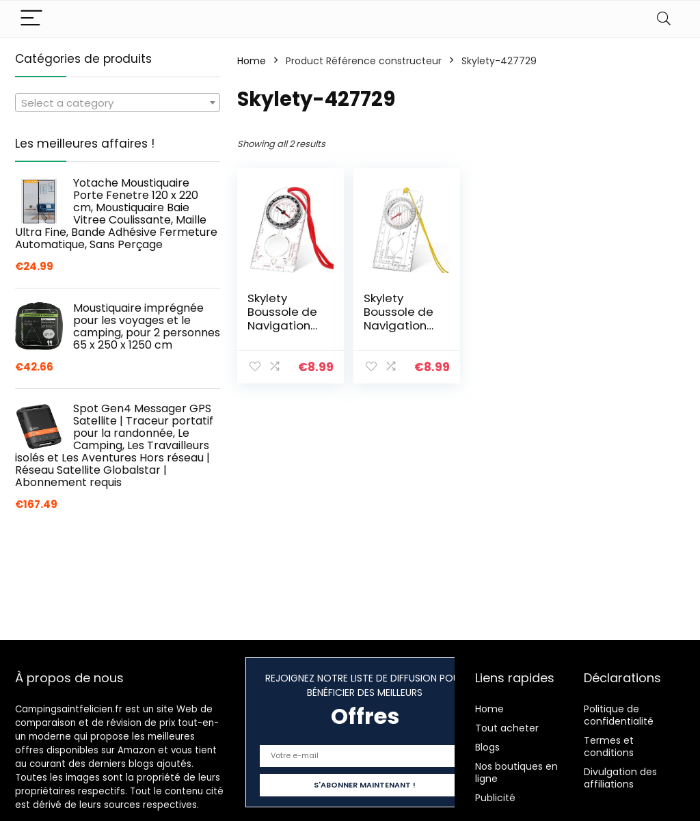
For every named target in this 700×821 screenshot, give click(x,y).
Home (251, 61)
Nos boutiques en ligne (516, 772)
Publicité (495, 798)
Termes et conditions (609, 746)
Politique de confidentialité (619, 715)
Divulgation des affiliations (620, 778)
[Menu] (31, 19)
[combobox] (117, 102)
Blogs (487, 747)
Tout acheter (507, 728)
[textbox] (117, 103)
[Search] (663, 19)
